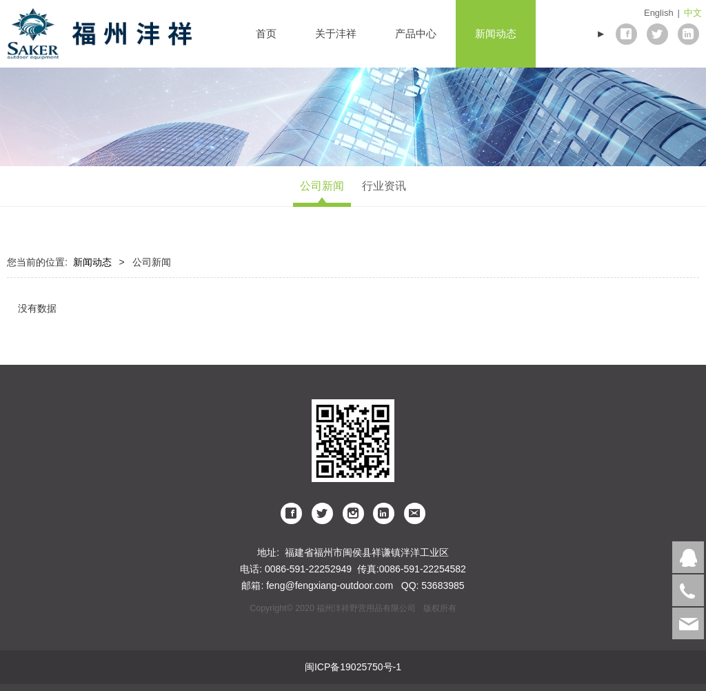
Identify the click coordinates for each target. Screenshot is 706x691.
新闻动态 (495, 33)
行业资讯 (384, 186)
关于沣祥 (335, 33)
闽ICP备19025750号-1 (353, 666)
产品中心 (415, 33)
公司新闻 (322, 186)
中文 (693, 13)
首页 (266, 33)
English (659, 13)
